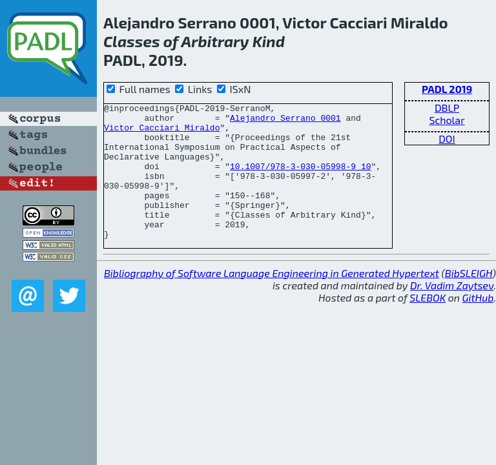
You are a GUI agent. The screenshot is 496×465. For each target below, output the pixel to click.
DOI (447, 138)
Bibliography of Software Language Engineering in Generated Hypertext (271, 300)
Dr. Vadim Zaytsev (451, 312)
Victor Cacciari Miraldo (162, 133)
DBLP (447, 107)
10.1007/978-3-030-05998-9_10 (300, 179)
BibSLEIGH (468, 300)
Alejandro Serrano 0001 (285, 121)
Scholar (446, 120)
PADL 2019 (447, 89)
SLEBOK (427, 324)
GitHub (478, 324)
